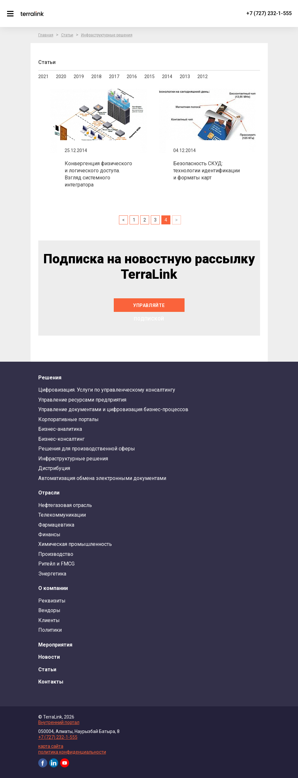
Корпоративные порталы (68, 419)
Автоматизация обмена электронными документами (102, 478)
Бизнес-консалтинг (61, 439)
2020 (61, 76)
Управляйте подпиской (149, 307)
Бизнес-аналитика (60, 429)
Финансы (49, 534)
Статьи (67, 35)
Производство (55, 554)
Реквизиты (52, 601)
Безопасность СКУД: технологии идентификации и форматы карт (206, 170)
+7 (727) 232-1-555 (269, 13)
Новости (49, 657)
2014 (167, 76)
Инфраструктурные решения (106, 35)
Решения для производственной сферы (86, 449)
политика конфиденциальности (72, 752)
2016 (132, 76)
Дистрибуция (54, 468)
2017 (114, 76)
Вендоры (49, 610)
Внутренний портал (58, 722)
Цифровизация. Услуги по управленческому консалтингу (106, 390)
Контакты (50, 682)
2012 (202, 76)
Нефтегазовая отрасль (65, 505)
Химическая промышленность (75, 544)
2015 (149, 76)
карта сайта (50, 746)
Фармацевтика (56, 525)
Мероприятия (55, 645)
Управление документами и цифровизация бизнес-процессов (113, 409)
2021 (43, 76)
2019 (79, 76)
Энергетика (52, 574)
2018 (96, 76)
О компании (53, 588)
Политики (50, 630)
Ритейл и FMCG (56, 564)
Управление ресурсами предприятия (82, 400)
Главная (45, 35)
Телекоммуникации (62, 515)
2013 (185, 76)
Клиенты (49, 620)
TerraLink (32, 13)
